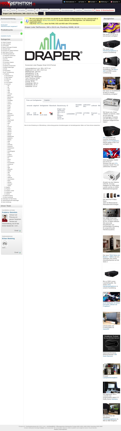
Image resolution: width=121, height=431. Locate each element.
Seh (8, 166)
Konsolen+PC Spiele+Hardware (10, 50)
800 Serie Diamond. (110, 355)
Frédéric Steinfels (9, 212)
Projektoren (9, 192)
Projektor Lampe (10, 190)
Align (8, 90)
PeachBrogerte (11, 151)
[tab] (34, 100)
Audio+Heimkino (7, 44)
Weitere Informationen (60, 429)
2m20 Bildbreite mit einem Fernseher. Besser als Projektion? (111, 304)
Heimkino (30, 10)
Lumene (9, 131)
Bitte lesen (40, 23)
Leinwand (8, 84)
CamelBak (10, 100)
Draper (9, 107)
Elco (8, 111)
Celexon (9, 103)
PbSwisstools (10, 148)
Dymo (8, 110)
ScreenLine (10, 164)
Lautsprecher (54, 10)
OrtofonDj (9, 144)
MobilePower (10, 136)
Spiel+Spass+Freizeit (8, 52)
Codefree (78, 10)
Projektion (44, 10)
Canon (9, 102)
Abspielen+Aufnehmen (9, 55)
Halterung (8, 79)
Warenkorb (89, 10)
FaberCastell (10, 120)
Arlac (8, 92)
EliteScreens (10, 115)
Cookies (41, 428)
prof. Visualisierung (9, 72)
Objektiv (8, 187)
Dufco (8, 108)
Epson (9, 116)
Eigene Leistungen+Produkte (10, 47)
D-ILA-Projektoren (113, 141)
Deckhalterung (9, 75)
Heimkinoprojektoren (109, 419)
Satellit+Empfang (8, 195)
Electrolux (9, 113)
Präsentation (7, 70)
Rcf (8, 157)
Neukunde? (4, 25)
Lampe (7, 80)
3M (8, 87)
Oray (8, 143)
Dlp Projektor (9, 77)
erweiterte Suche (6, 36)
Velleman (9, 177)
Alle (8, 85)
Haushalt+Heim (6, 49)
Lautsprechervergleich (110, 377)
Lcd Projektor (9, 82)
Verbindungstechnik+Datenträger (11, 200)
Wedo (8, 180)
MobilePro (9, 138)
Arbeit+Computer (7, 42)
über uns (6, 10)
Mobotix (9, 139)
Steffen (9, 170)
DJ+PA (6, 59)
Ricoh (8, 161)
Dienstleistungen (67, 10)
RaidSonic (10, 156)
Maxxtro (9, 133)
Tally (8, 172)
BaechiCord (10, 97)
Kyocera (9, 126)
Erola (8, 118)
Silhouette (9, 169)
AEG (8, 89)
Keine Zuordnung (8, 197)
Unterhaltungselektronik (8, 54)
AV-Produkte (6, 45)
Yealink (9, 185)
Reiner (9, 159)
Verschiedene (10, 179)
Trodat (9, 175)
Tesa (8, 174)
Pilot (8, 152)
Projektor (8, 189)
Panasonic (10, 146)
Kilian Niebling (8, 238)
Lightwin (9, 130)
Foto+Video (7, 64)
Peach (9, 149)
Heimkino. (115, 399)
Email (16, 230)
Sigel (8, 167)
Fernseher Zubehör (9, 62)
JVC (104, 137)
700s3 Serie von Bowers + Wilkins (111, 256)
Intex (8, 123)
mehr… (16, 226)
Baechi (9, 95)
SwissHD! (106, 329)
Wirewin (9, 182)
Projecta (9, 154)
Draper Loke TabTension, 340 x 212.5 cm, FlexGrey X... (23, 13)
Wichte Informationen (49, 20)
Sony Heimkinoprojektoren (109, 50)
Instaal (9, 121)
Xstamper (9, 184)
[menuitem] (69, 1)
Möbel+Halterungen (9, 67)
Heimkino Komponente (9, 65)
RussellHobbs (10, 162)
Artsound (9, 93)
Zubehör (8, 194)
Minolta (9, 134)
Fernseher (21, 10)
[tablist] (62, 110)
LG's (116, 163)
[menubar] (91, 1)
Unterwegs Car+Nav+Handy (9, 199)
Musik (5, 69)
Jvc (8, 125)
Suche (13, 10)
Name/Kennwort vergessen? (9, 26)
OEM (8, 141)
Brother (9, 98)
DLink (8, 105)
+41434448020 (50, 426)
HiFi (37, 10)
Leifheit (9, 128)
